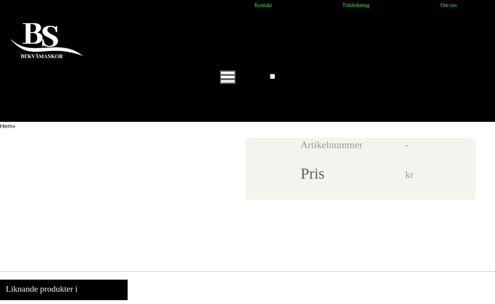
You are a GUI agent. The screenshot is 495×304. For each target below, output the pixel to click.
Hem (6, 126)
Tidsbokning (355, 5)
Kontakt (263, 5)
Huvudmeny (244, 76)
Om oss (448, 5)
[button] (272, 76)
